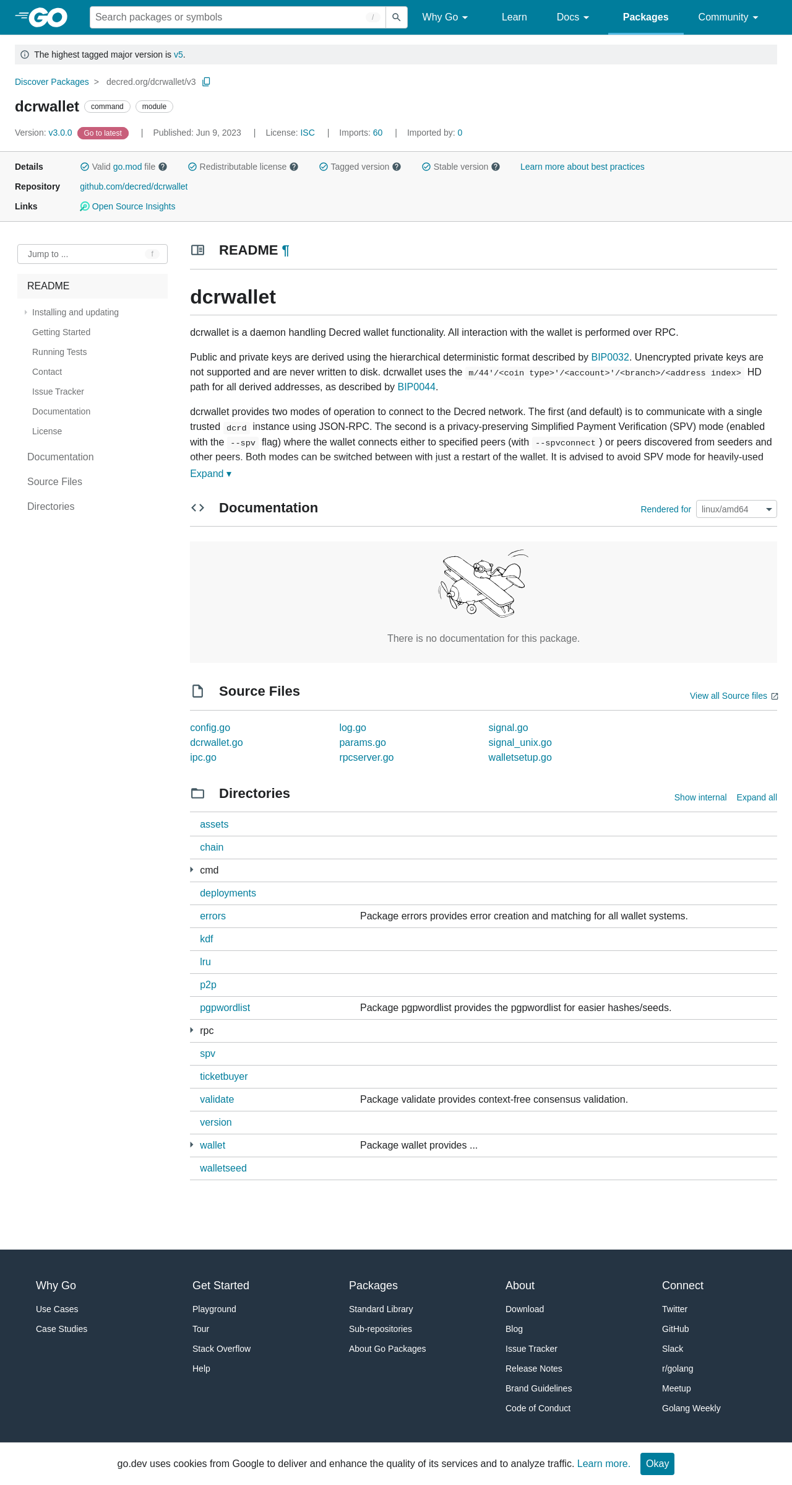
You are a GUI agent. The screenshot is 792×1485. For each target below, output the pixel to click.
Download (525, 1309)
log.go (352, 727)
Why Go (447, 18)
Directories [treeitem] (50, 506)
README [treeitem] (48, 286)
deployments (228, 893)
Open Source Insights (127, 206)
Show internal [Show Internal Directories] (700, 797)
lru (205, 962)
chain (211, 847)
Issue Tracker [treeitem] (58, 391)
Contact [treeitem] (47, 372)
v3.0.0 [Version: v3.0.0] (45, 133)
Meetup (676, 1388)
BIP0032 (610, 357)
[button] (85, 167)
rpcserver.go (366, 757)
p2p (208, 984)
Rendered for (665, 509)
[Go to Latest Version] (104, 133)
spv (207, 1053)
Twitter (674, 1309)
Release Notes (534, 1368)
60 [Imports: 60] (362, 133)
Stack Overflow (221, 1349)
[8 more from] (191, 1144)
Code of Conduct (538, 1408)
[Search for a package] (238, 17)
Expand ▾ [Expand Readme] (210, 473)
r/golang (678, 1368)
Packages (646, 17)
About (520, 1285)
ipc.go (203, 757)
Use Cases (57, 1309)
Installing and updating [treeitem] (75, 312)
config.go (210, 727)
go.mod (127, 167)
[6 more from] (191, 1030)
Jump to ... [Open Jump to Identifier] (48, 254)
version (216, 1122)
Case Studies (61, 1329)
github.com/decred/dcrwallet (133, 186)
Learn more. (604, 1463)
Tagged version (360, 167)
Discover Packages (52, 82)
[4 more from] (191, 869)
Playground (214, 1309)
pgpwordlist (225, 1007)
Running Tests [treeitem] (59, 352)
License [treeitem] (47, 431)
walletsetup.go (520, 757)
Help (201, 1368)
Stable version (461, 167)
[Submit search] (396, 17)
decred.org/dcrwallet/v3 (151, 82)
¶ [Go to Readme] (286, 250)
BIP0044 (416, 387)
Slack (672, 1349)
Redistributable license (243, 167)
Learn (514, 17)
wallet (212, 1145)
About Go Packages (387, 1349)
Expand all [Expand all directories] (757, 797)
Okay (657, 1463)
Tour (200, 1329)
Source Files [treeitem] (54, 481)
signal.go (508, 727)
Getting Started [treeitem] (61, 332)
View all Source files (728, 696)
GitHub (675, 1329)
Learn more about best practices (582, 167)
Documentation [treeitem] (61, 411)
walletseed (223, 1168)
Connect (683, 1285)
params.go (362, 742)
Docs (575, 18)
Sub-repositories (380, 1329)
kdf (206, 939)
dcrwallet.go (216, 742)
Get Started (220, 1285)
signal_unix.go (520, 742)
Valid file (124, 167)
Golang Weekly (691, 1408)
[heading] (52, 17)
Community (730, 18)
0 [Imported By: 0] (435, 133)
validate (217, 1099)
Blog (514, 1329)
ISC (307, 133)
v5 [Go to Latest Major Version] (178, 54)
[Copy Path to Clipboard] (206, 81)
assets (214, 824)
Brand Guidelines (539, 1388)
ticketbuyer (224, 1076)
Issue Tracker (531, 1349)
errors (213, 916)
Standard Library (381, 1309)
